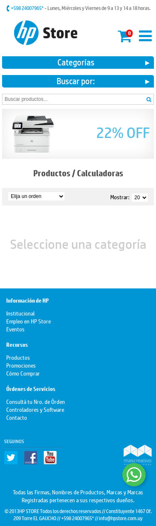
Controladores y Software (35, 409)
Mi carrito (125, 35)
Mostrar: (119, 196)
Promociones (21, 365)
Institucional (20, 313)
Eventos (15, 329)
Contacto (16, 417)
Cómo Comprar (23, 373)
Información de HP (27, 301)
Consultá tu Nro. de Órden (35, 401)
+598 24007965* (28, 8)
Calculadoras (100, 173)
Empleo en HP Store (28, 321)
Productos (51, 173)
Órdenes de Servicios (30, 389)
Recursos (17, 345)
